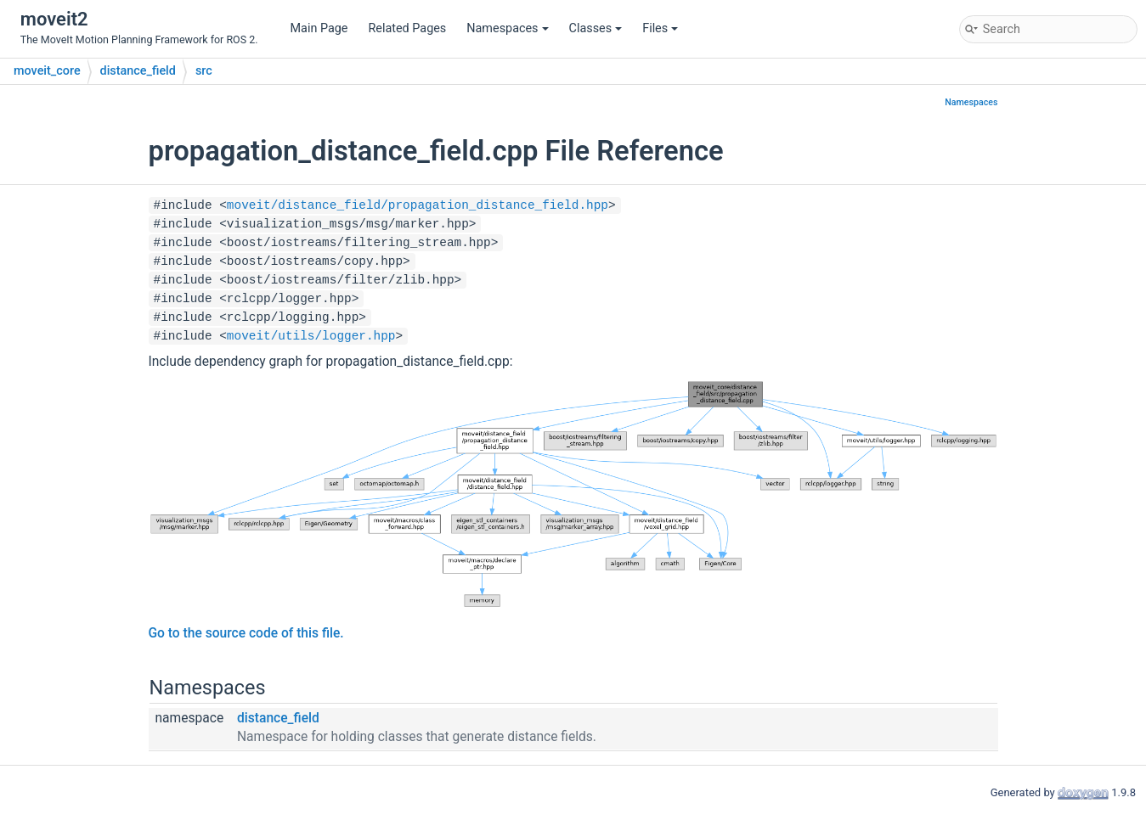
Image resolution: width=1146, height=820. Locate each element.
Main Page (319, 28)
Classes (596, 28)
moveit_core (47, 71)
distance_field (138, 71)
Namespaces (507, 28)
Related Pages (407, 28)
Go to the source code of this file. (246, 633)
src (203, 71)
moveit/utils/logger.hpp (311, 336)
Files (660, 28)
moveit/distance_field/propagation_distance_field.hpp (417, 205)
